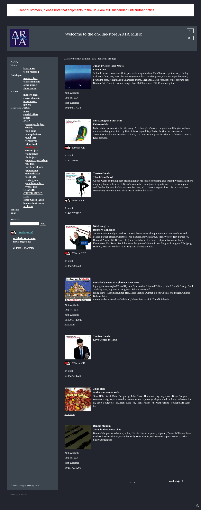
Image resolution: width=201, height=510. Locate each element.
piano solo (32, 170)
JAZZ (27, 120)
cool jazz (31, 137)
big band (31, 130)
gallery (27, 104)
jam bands (32, 153)
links (13, 212)
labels (27, 117)
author (86, 58)
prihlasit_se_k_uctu (24, 238)
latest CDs (29, 68)
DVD (26, 196)
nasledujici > (176, 481)
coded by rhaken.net (19, 494)
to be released (31, 71)
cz (189, 30)
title (79, 58)
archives (28, 206)
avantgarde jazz (35, 124)
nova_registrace (22, 241)
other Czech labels (34, 199)
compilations (33, 134)
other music (30, 84)
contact (15, 209)
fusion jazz (32, 150)
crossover (31, 140)
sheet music (30, 88)
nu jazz (30, 163)
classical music (32, 81)
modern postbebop (37, 160)
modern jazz (31, 78)
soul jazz (31, 176)
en (189, 37)
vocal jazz (32, 186)
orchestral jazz (34, 166)
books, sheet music (34, 203)
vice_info (70, 324)
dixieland (31, 143)
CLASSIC (29, 189)
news (26, 111)
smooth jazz (33, 173)
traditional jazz (35, 183)
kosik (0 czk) (26, 232)
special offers (31, 114)
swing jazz (32, 180)
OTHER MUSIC (33, 193)
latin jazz (31, 157)
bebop (29, 127)
